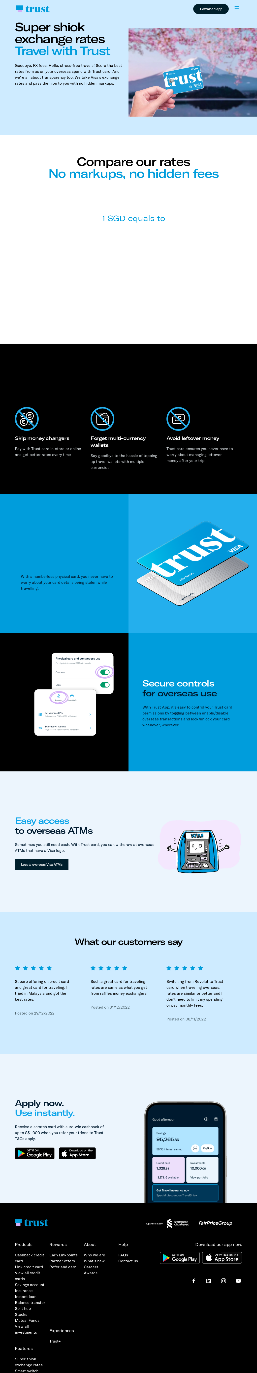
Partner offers (62, 1260)
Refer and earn (62, 1266)
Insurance (24, 1290)
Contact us (128, 1260)
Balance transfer (30, 1302)
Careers (91, 1266)
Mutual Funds (27, 1320)
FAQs (123, 1254)
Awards (90, 1272)
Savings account (29, 1284)
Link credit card (29, 1266)
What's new (94, 1260)
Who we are (94, 1254)
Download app (211, 9)
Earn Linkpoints (63, 1254)
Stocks (21, 1314)
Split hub (23, 1308)
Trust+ (55, 1341)
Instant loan (25, 1296)
